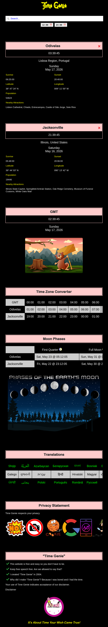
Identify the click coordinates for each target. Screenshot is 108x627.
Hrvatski (77, 474)
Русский (92, 482)
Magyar (92, 474)
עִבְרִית (41, 474)
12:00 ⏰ (47, 25)
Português (60, 482)
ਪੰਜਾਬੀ (12, 482)
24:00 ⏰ (61, 25)
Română (77, 482)
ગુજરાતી (25, 474)
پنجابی (25, 482)
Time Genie (54, 6)
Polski (41, 482)
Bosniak (92, 466)
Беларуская (60, 466)
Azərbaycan (41, 466)
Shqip (12, 466)
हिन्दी (60, 474)
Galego (12, 474)
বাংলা (77, 465)
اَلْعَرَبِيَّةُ (25, 466)
